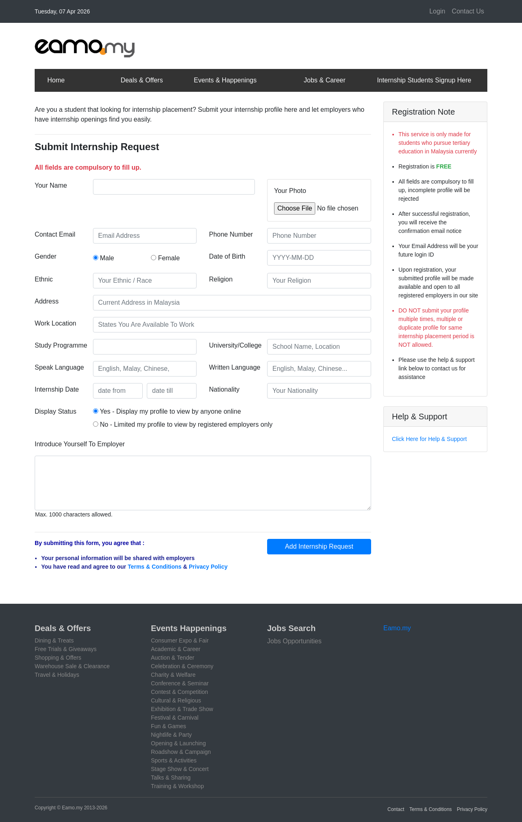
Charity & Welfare (173, 674)
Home (56, 80)
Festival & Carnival (175, 717)
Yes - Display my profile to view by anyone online (167, 411)
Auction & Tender (172, 657)
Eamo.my (397, 628)
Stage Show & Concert (180, 769)
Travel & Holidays (57, 674)
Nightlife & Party (171, 734)
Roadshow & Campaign (181, 752)
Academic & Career (175, 649)
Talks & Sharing (170, 777)
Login (437, 11)
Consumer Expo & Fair (180, 640)
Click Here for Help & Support (429, 439)
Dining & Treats (54, 640)
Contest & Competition (179, 692)
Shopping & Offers (58, 657)
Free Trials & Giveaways (66, 649)
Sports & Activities (174, 760)
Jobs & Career (324, 80)
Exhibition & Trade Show (182, 709)
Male (103, 258)
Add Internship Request (319, 546)
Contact (395, 809)
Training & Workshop (177, 786)
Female (165, 258)
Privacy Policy (208, 566)
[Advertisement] (338, 44)
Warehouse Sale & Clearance (72, 666)
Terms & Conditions (154, 566)
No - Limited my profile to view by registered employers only (183, 424)
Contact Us (468, 11)
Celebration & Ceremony (182, 666)
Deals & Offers (142, 80)
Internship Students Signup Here (424, 80)
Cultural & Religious (176, 700)
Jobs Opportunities (294, 641)
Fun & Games (168, 726)
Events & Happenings (225, 80)
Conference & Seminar (180, 683)
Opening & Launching (178, 743)
